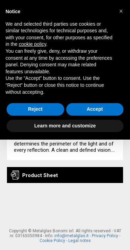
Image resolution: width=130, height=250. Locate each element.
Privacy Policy (105, 235)
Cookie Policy (52, 240)
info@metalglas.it (71, 235)
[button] (121, 11)
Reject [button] (35, 109)
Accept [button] (95, 109)
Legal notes (79, 240)
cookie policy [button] (32, 44)
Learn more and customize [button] (65, 125)
